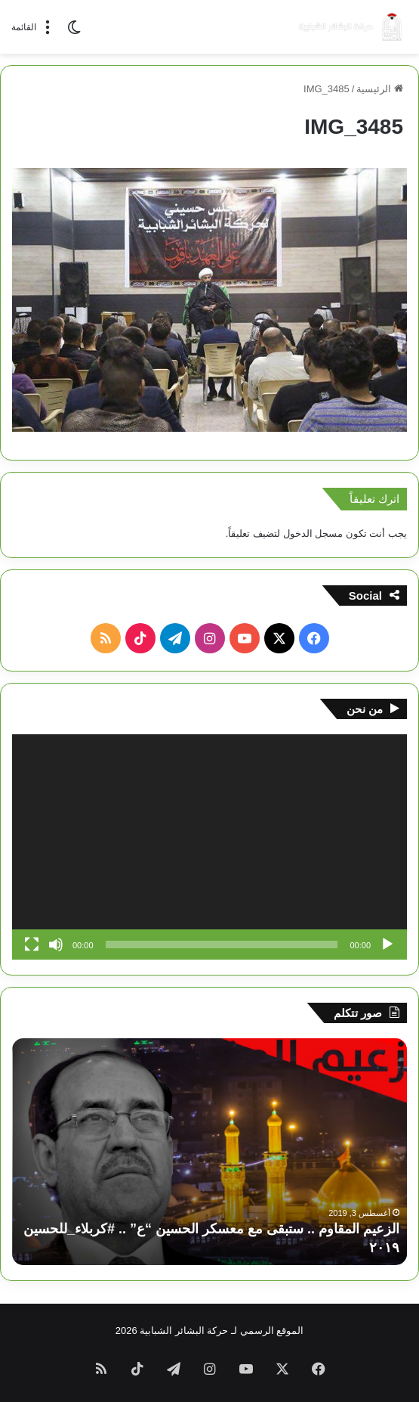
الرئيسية (379, 89)
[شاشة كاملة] (31, 944)
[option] (209, 1151)
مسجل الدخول (313, 533)
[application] (209, 847)
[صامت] (55, 944)
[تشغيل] (387, 944)
